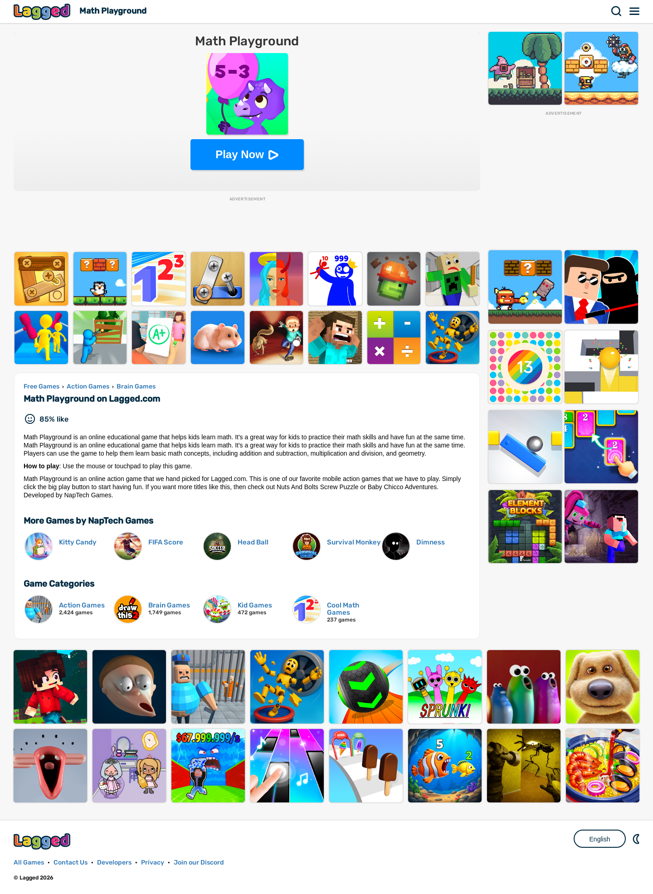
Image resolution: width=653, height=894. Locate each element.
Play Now (239, 154)
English (600, 839)
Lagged (43, 11)
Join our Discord (199, 862)
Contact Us (71, 862)
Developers (114, 862)
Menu (635, 11)
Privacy (152, 862)
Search (617, 11)
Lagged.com (43, 841)
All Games (29, 862)
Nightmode (637, 839)
